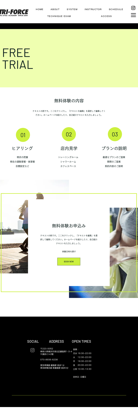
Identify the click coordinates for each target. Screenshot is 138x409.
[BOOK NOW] (68, 261)
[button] (133, 15)
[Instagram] (133, 8)
